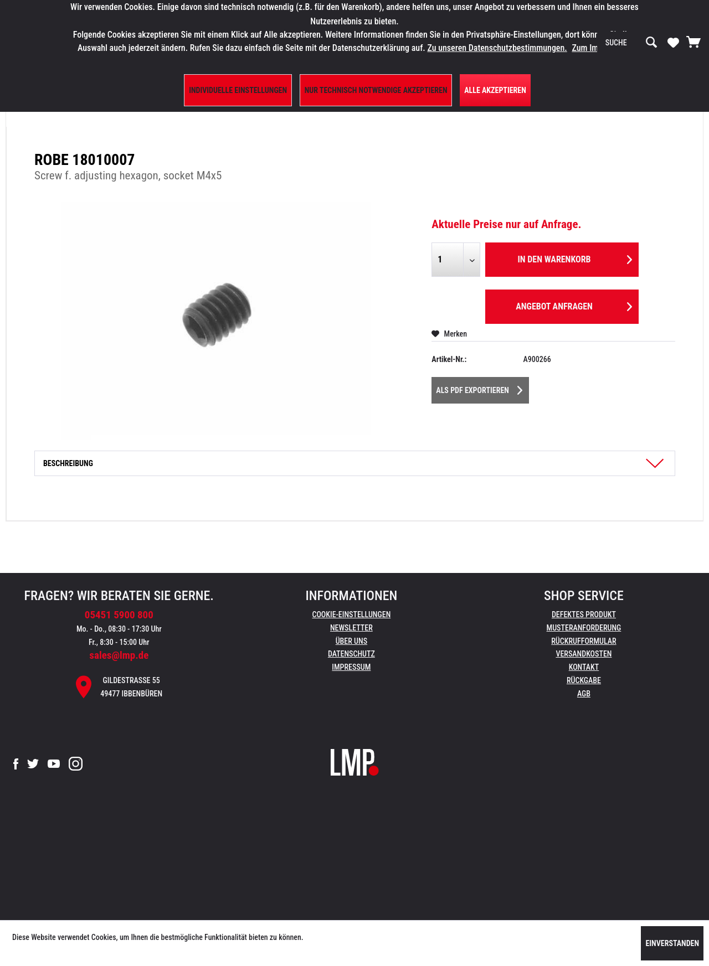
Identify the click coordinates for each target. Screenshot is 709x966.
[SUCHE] (631, 43)
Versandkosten (584, 653)
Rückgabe (584, 680)
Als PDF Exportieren (479, 388)
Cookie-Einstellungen (351, 614)
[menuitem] (631, 43)
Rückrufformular (583, 641)
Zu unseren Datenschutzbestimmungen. (497, 48)
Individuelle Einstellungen (238, 90)
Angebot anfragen (574, 305)
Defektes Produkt (584, 614)
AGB (583, 693)
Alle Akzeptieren (495, 90)
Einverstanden (672, 943)
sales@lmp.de (118, 655)
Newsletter (351, 627)
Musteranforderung (584, 627)
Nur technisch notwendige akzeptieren (376, 90)
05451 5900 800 (119, 614)
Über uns (351, 641)
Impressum (351, 667)
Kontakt (584, 667)
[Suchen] (651, 43)
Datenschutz (351, 653)
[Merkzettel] (673, 42)
